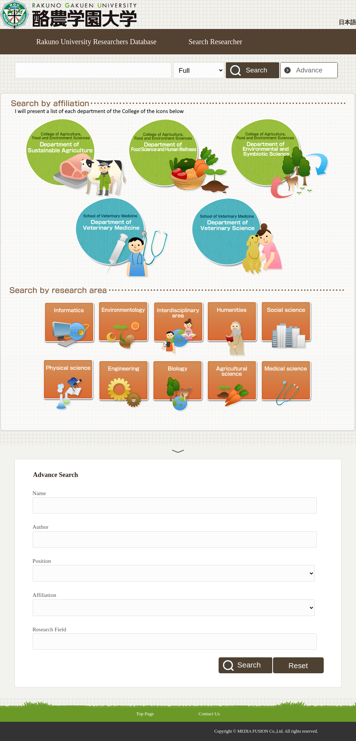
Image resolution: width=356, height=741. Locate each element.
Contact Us (209, 713)
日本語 (347, 22)
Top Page (145, 713)
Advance (309, 70)
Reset (298, 666)
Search (256, 70)
